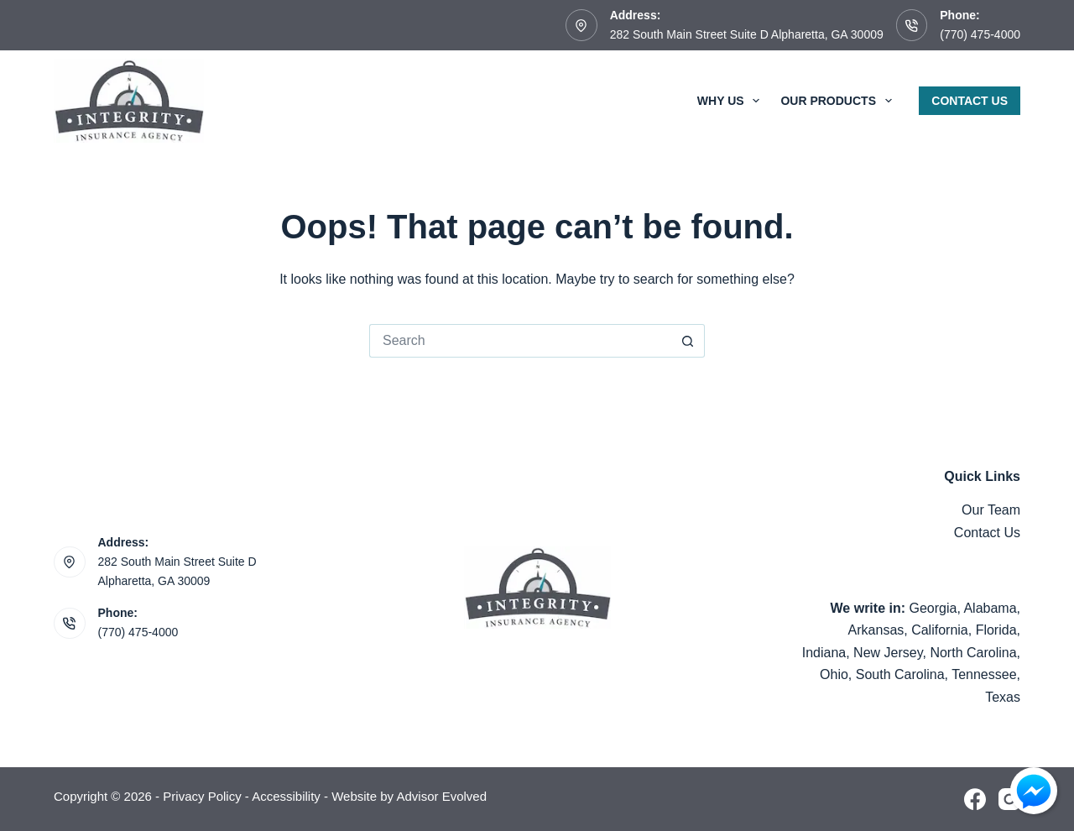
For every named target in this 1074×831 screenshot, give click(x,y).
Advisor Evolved (441, 796)
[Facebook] (975, 799)
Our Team (991, 510)
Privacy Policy (202, 796)
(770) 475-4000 (980, 34)
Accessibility (286, 796)
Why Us (732, 101)
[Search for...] (520, 341)
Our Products (839, 101)
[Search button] (688, 341)
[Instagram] (1009, 799)
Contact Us (969, 100)
